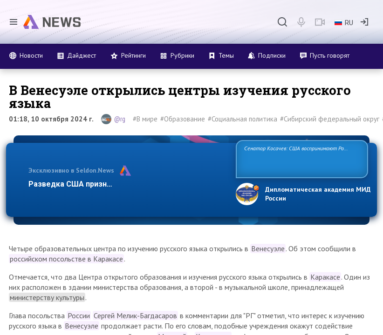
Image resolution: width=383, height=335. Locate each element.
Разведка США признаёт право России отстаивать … (125, 184)
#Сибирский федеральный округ (329, 118)
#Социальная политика (242, 118)
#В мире (145, 118)
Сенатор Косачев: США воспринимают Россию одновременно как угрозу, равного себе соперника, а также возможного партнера (299, 158)
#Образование (182, 118)
